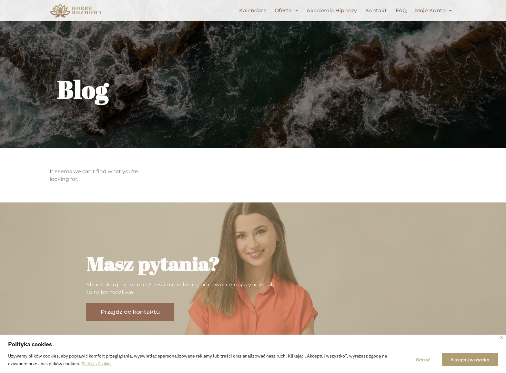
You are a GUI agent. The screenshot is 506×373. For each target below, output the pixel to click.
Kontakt (376, 10)
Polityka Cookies (98, 364)
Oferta (287, 10)
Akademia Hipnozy (332, 10)
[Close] (501, 337)
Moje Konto (433, 10)
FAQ (401, 10)
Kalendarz (252, 10)
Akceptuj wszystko (469, 360)
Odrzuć (423, 360)
